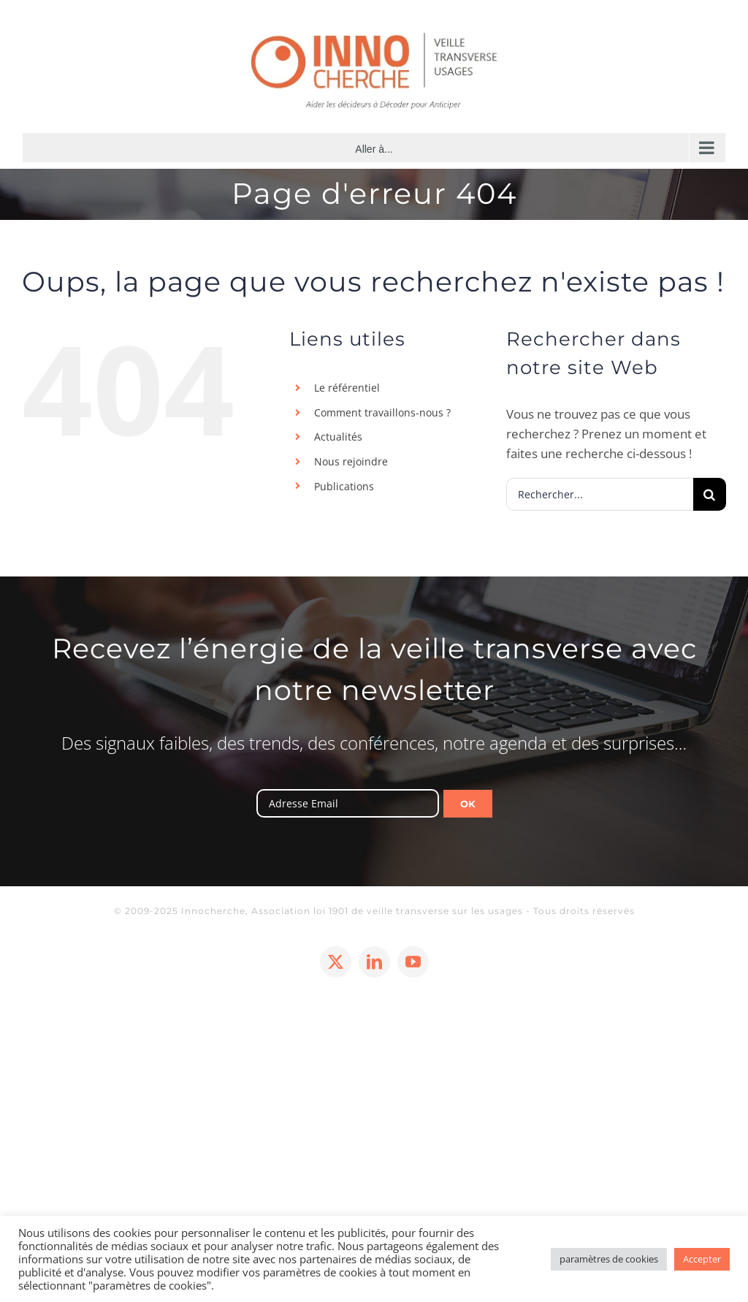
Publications (344, 486)
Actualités (338, 436)
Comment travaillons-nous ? (382, 412)
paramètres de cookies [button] (609, 1258)
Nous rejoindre (351, 461)
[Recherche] (709, 494)
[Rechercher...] (599, 494)
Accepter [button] (702, 1258)
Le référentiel (347, 388)
